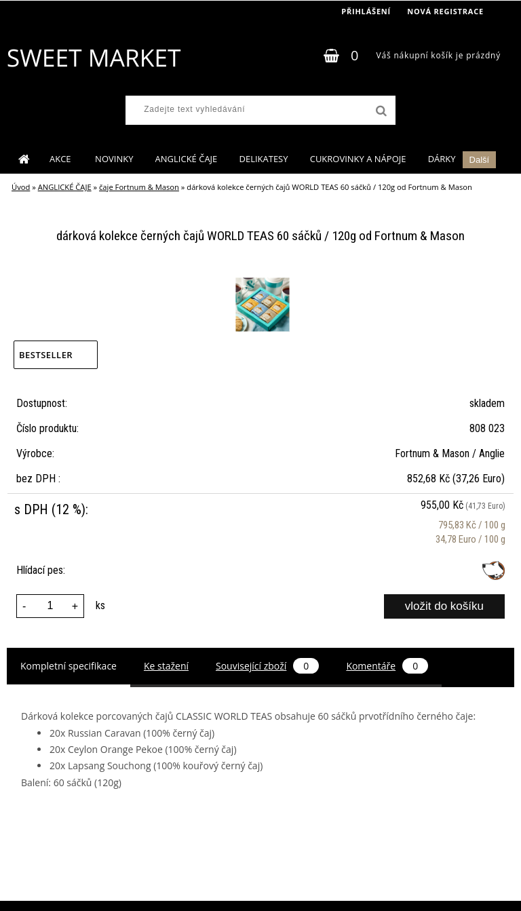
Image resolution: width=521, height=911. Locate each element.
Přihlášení (366, 11)
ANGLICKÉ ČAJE (186, 159)
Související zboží (267, 665)
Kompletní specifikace (68, 665)
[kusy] (50, 606)
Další (479, 160)
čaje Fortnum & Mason (139, 187)
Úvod (21, 187)
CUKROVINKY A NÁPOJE (358, 159)
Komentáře (387, 665)
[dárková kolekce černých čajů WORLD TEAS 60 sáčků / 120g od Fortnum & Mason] (261, 279)
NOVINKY (114, 159)
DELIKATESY (263, 159)
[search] (380, 111)
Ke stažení (166, 665)
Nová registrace (445, 11)
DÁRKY (442, 159)
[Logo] (93, 58)
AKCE (61, 159)
